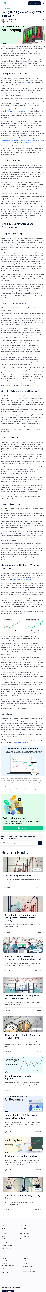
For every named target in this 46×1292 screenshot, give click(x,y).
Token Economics (25, 1231)
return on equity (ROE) (24, 142)
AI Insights (4, 1239)
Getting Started (27, 1266)
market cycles (26, 83)
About (23, 1228)
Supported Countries (29, 1271)
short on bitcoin (33, 218)
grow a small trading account (22, 580)
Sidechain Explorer (7, 1248)
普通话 (13, 1265)
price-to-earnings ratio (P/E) (29, 140)
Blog (3, 1268)
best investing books (21, 742)
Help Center (26, 1260)
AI (2, 1231)
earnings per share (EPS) (9, 140)
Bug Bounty (5, 1277)
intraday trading (13, 170)
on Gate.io (24, 1236)
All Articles (6, 8)
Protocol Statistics (7, 1245)
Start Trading (34, 3)
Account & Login (27, 1269)
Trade (3, 1228)
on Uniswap (24, 1233)
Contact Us (26, 1263)
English (4, 1265)
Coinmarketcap (24, 1239)
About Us (4, 1275)
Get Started (23, 828)
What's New (5, 1260)
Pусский (8, 1265)
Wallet (3, 1236)
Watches (4, 1233)
